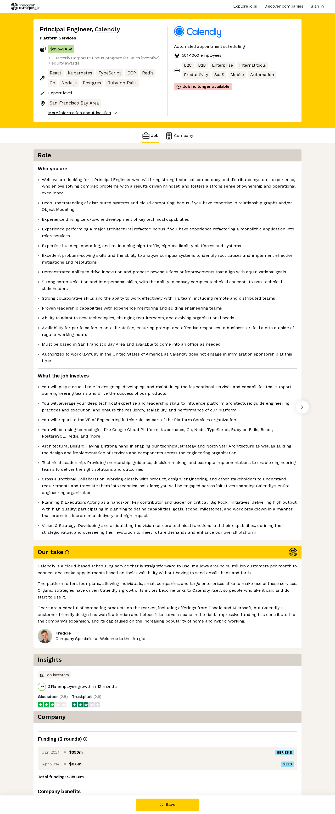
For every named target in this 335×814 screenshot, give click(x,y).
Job (150, 135)
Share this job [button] (54, 773)
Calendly (107, 29)
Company (179, 135)
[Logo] (25, 6)
